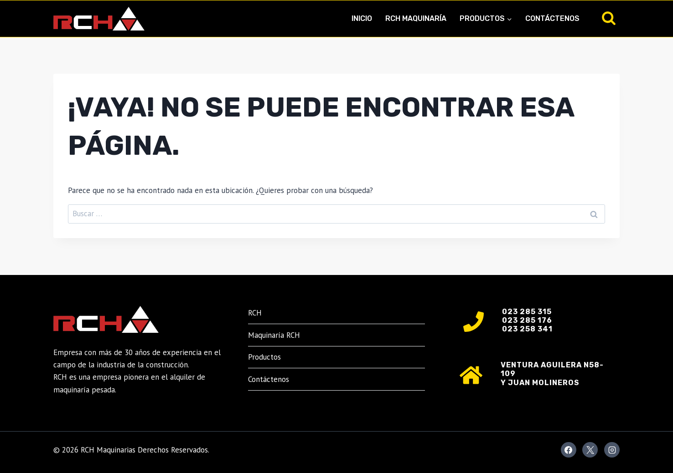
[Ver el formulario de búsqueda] (609, 19)
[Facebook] (568, 450)
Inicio (362, 18)
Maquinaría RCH (274, 335)
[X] (590, 450)
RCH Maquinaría (415, 18)
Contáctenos (552, 18)
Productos (264, 357)
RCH (255, 313)
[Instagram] (612, 450)
